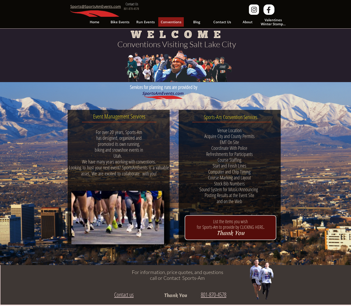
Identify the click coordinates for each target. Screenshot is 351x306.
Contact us (124, 295)
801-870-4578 (213, 295)
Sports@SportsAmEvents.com (95, 6)
